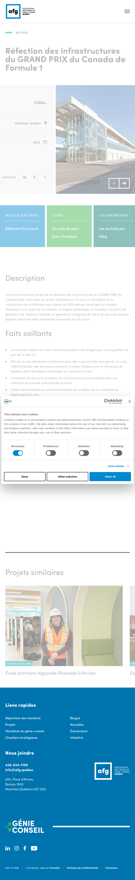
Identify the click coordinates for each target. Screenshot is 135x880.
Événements (79, 731)
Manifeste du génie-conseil (24, 731)
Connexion (111, 867)
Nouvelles (77, 724)
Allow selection (67, 476)
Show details (116, 465)
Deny (24, 476)
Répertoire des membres (23, 718)
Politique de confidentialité (82, 867)
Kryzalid (55, 867)
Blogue (75, 718)
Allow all (110, 476)
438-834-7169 (16, 764)
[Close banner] (129, 401)
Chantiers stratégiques (21, 737)
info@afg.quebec (19, 769)
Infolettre (76, 737)
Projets (10, 724)
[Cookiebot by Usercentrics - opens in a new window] (106, 401)
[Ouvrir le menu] (127, 11)
